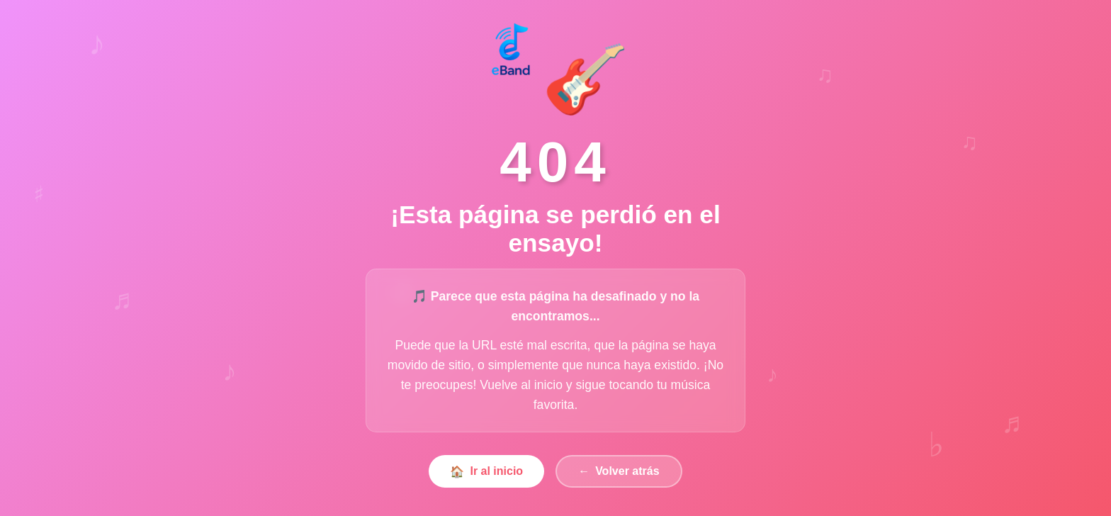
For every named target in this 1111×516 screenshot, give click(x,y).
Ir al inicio (486, 471)
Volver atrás (618, 472)
